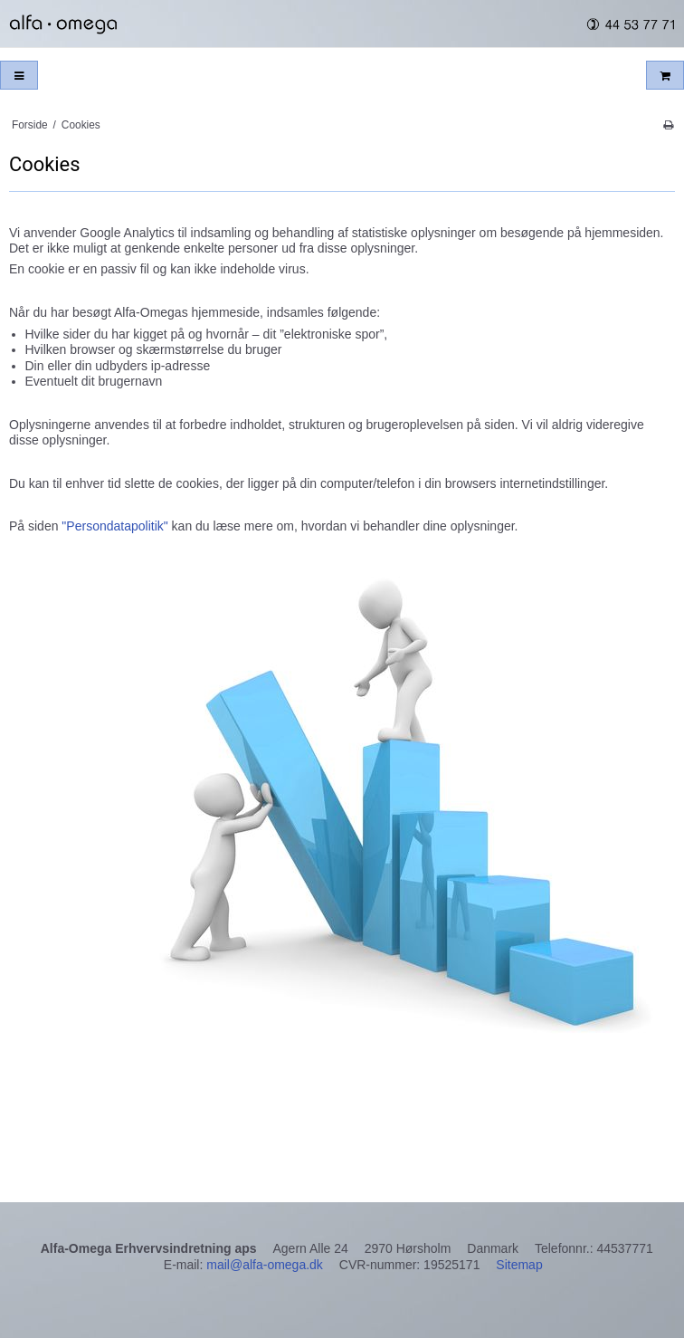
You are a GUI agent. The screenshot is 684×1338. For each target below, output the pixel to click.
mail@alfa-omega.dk (264, 1264)
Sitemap (519, 1264)
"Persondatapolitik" (112, 526)
